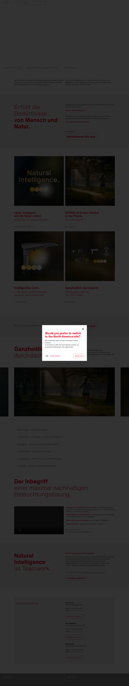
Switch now (79, 356)
